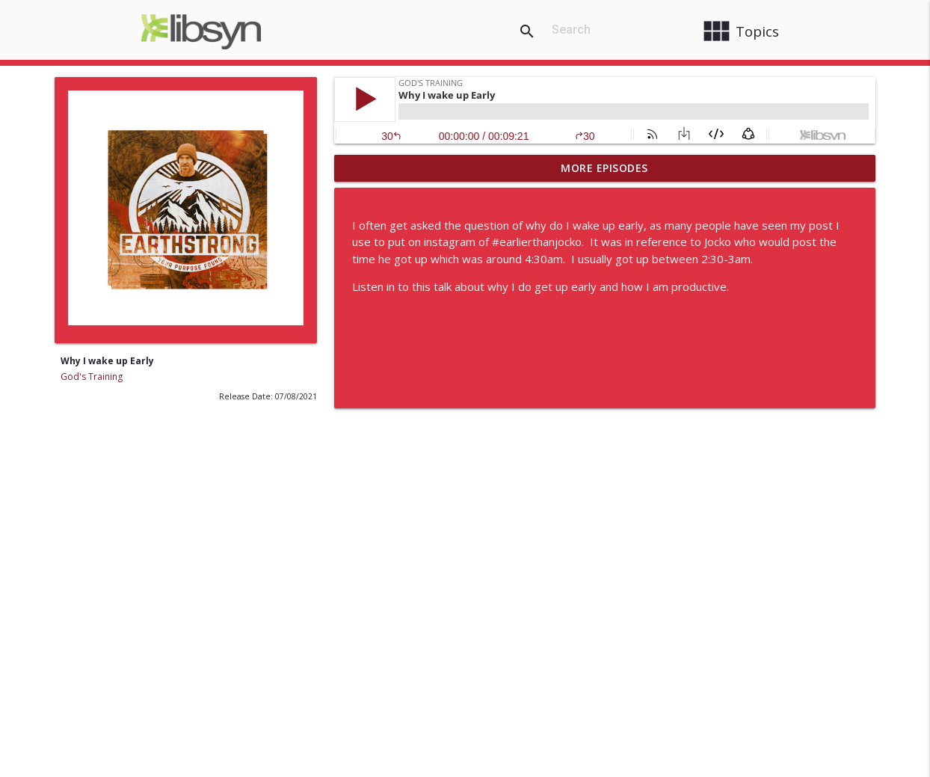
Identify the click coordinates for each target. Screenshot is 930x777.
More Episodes (604, 168)
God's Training (92, 376)
